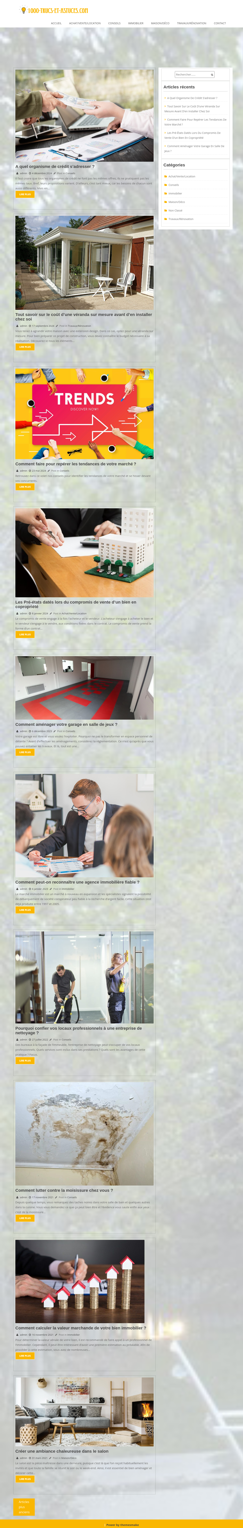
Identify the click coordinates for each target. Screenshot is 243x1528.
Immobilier (136, 23)
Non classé (175, 210)
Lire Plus (25, 194)
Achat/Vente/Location (85, 23)
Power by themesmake (122, 1523)
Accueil (56, 23)
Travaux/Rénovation (191, 23)
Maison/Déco (160, 23)
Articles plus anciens (24, 1505)
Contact (220, 23)
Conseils (114, 23)
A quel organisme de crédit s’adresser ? (192, 98)
